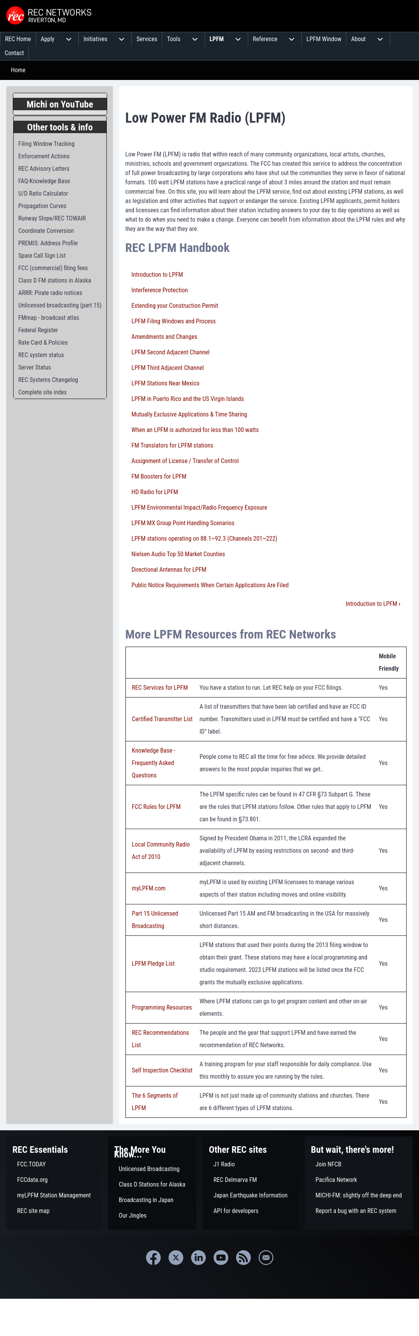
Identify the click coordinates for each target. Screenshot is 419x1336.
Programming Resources (162, 1007)
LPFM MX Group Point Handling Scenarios (183, 523)
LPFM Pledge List (153, 963)
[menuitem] (18, 39)
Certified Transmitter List (162, 719)
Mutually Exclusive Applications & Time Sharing (189, 414)
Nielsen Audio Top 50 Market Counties (178, 554)
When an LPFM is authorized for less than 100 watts (195, 430)
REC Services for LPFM (160, 687)
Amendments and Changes (164, 336)
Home (18, 70)
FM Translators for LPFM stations (173, 445)
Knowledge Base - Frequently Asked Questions (154, 763)
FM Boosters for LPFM (159, 476)
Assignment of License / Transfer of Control (185, 461)
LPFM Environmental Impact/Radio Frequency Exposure (199, 507)
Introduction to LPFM (157, 274)
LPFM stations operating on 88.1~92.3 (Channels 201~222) (205, 538)
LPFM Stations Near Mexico (166, 383)
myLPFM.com (149, 888)
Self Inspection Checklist (162, 1070)
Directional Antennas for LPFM (169, 569)
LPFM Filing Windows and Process (174, 321)
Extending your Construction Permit (175, 305)
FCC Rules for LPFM (156, 806)
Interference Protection (160, 290)
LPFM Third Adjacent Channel (168, 367)
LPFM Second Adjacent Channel (171, 352)
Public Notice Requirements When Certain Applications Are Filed (210, 585)
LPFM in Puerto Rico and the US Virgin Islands (188, 399)
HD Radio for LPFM (155, 492)
